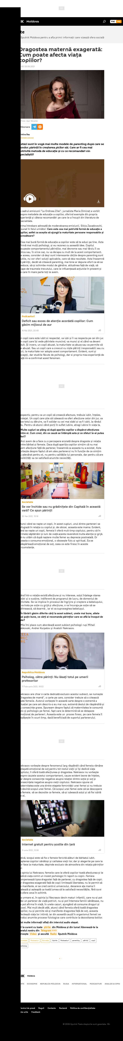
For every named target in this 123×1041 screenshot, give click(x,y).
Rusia (66, 983)
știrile (47, 927)
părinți (85, 940)
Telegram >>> (49, 930)
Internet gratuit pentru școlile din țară (48, 844)
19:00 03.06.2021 (27, 66)
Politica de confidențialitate (82, 1008)
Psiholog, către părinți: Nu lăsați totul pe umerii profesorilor (55, 678)
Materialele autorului (26, 138)
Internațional (79, 983)
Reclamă (63, 1008)
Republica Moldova (33, 672)
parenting (76, 940)
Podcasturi (28, 316)
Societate (27, 502)
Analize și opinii (113, 983)
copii (93, 940)
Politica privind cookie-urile (15, 1012)
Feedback (35, 1012)
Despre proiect (9, 1008)
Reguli (41, 1008)
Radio (53, 933)
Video (33, 933)
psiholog (23, 946)
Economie (32, 983)
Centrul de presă (27, 1008)
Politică (7, 983)
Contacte (52, 1008)
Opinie (54, 940)
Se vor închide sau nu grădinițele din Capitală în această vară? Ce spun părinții (61, 508)
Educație (45, 940)
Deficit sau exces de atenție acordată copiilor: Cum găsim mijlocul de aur (57, 322)
